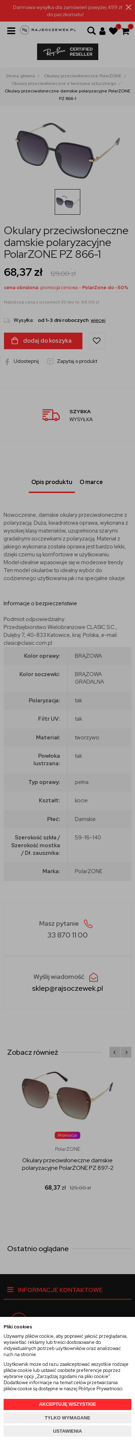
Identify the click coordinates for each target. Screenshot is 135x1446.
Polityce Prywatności (100, 1389)
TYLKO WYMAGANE (67, 1417)
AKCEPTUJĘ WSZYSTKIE (67, 1404)
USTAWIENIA (67, 1431)
